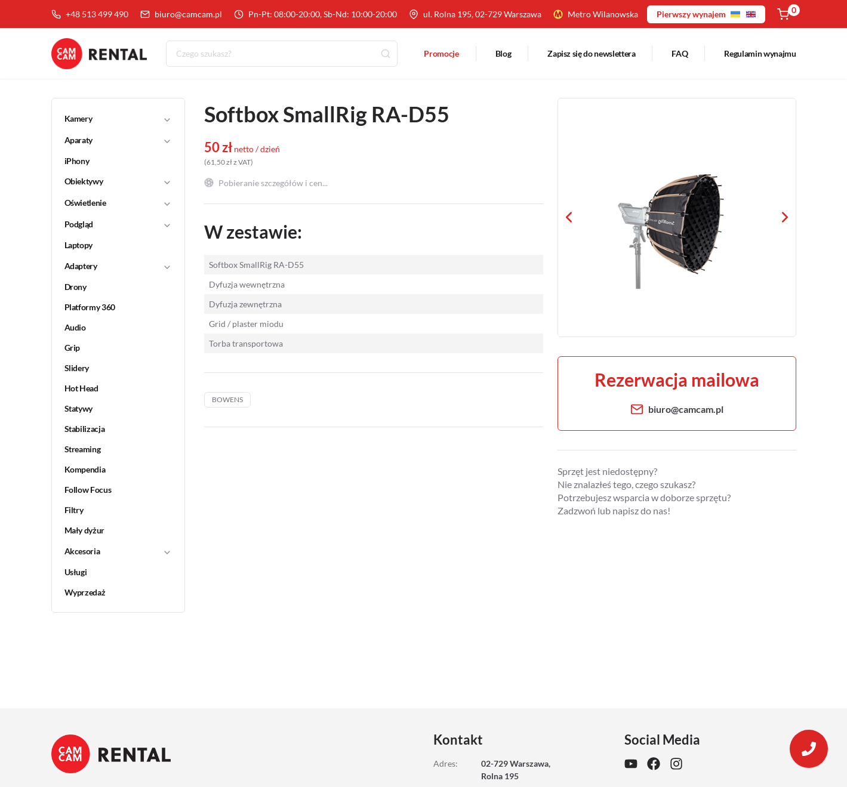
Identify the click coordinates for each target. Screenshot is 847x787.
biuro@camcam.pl (181, 14)
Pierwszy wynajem (706, 14)
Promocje (441, 53)
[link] (111, 161)
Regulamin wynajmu (760, 53)
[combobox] (282, 54)
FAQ (680, 53)
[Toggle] (167, 119)
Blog (503, 53)
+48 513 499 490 (89, 14)
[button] (110, 118)
